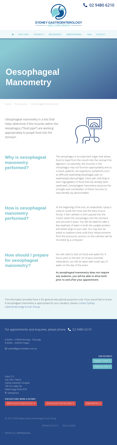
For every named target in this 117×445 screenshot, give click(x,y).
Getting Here (13, 393)
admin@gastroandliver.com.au (22, 348)
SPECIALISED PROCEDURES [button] (60, 403)
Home (8, 104)
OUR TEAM (23, 34)
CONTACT (100, 34)
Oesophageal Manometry (44, 104)
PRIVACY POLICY (50, 425)
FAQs (89, 34)
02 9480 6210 (101, 5)
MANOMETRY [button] (93, 403)
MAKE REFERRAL (74, 34)
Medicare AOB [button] (102, 366)
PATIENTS (38, 34)
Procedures (21, 104)
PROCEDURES (55, 34)
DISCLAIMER (69, 425)
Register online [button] (102, 360)
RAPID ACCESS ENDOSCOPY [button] (21, 403)
